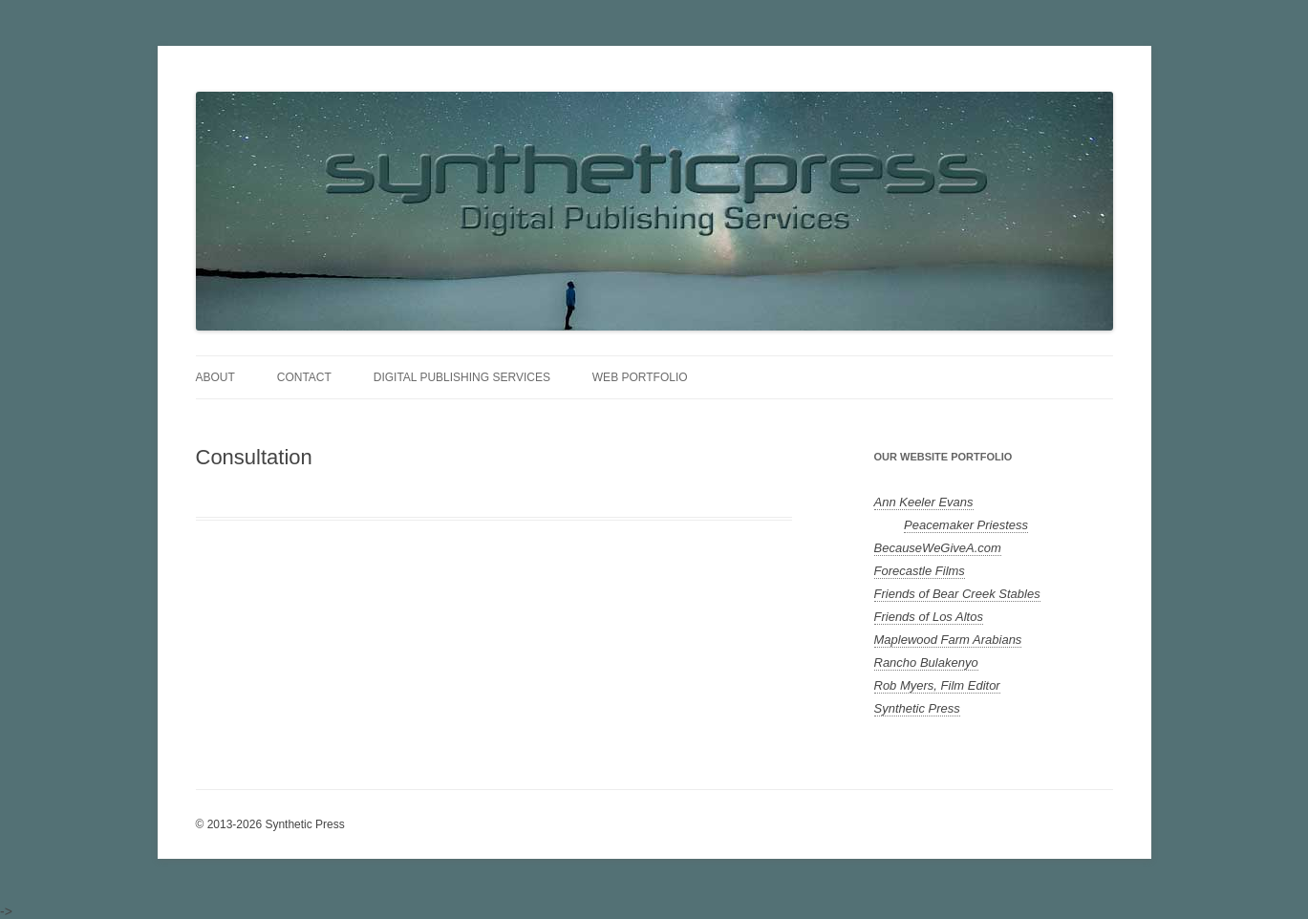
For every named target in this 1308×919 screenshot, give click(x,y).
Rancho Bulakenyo (926, 662)
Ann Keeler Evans (924, 502)
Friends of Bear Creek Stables (957, 594)
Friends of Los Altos (928, 616)
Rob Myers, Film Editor (937, 685)
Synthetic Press (917, 708)
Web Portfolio (640, 377)
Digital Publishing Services (462, 377)
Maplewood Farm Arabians (948, 639)
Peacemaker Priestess (966, 525)
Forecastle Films (919, 571)
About (215, 377)
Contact (304, 377)
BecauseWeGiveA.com (937, 548)
